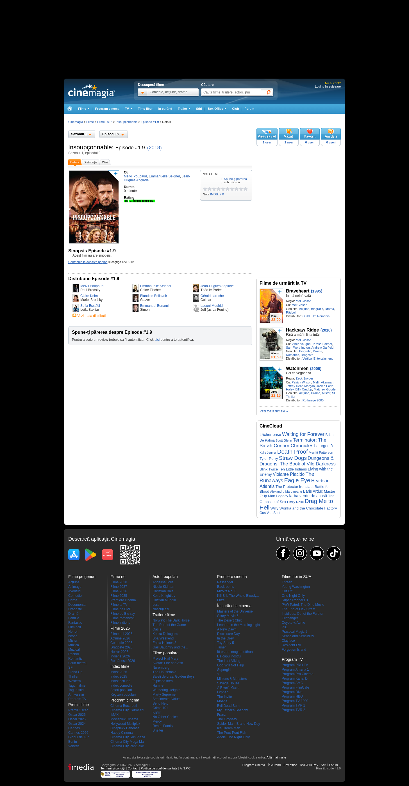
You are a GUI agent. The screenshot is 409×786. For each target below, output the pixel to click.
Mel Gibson (304, 301)
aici (157, 340)
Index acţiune (120, 681)
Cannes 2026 (78, 733)
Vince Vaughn (301, 344)
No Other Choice (165, 717)
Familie (73, 618)
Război (291, 312)
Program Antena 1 (295, 669)
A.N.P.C (185, 768)
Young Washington (296, 587)
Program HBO (292, 696)
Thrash (287, 582)
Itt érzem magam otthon (235, 652)
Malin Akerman (323, 382)
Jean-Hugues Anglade (217, 286)
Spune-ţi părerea (235, 178)
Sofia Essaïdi (90, 306)
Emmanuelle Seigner (155, 286)
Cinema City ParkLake (127, 746)
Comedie (75, 596)
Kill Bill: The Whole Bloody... (238, 596)
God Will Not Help (230, 665)
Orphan (222, 692)
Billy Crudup (303, 389)
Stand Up (75, 672)
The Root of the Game (169, 625)
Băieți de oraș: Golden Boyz (173, 676)
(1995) (316, 291)
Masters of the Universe (235, 611)
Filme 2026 (118, 591)
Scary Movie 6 (227, 616)
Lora (156, 605)
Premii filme (78, 704)
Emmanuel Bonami (154, 306)
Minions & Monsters (232, 679)
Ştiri (199, 108)
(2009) (315, 368)
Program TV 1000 (295, 701)
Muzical (74, 650)
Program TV (77, 699)
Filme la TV (118, 605)
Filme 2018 (104, 122)
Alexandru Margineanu (286, 491)
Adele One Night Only (233, 737)
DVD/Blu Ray (309, 765)
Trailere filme (164, 615)
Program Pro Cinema (297, 674)
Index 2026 (118, 672)
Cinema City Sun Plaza (127, 737)
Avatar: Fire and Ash (168, 663)
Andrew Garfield (322, 347)
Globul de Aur (78, 737)
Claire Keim (89, 296)
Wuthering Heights (166, 690)
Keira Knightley (164, 596)
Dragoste (307, 355)
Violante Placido (289, 474)
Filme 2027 (118, 587)
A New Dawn (227, 629)
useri (309, 142)
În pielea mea (163, 681)
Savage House (228, 683)
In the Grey (225, 638)
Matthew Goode (325, 389)
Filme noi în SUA (296, 576)
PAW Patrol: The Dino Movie (303, 605)
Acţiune (304, 308)
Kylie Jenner (268, 452)
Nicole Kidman (163, 587)
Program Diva (292, 692)
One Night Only (293, 596)
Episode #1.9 (130, 147)
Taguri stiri (76, 690)
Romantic (292, 355)
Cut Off (287, 591)
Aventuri (74, 591)
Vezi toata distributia (92, 316)
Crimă (72, 600)
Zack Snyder (304, 378)
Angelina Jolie (163, 582)
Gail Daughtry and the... (170, 647)
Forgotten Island (294, 650)
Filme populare (166, 653)
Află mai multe (276, 757)
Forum (249, 108)
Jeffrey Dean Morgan (300, 386)
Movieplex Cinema (124, 719)
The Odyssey (227, 719)
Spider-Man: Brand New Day (238, 724)
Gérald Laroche (212, 296)
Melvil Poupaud (91, 286)
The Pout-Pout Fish (231, 733)
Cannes (74, 728)
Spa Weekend (163, 638)
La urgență (323, 446)
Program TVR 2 (293, 710)
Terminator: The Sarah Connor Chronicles (293, 442)
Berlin (72, 742)
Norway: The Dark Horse (171, 620)
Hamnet (158, 685)
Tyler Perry (269, 458)
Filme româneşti (122, 618)
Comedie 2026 (121, 643)
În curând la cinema (234, 606)
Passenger (225, 582)
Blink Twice (269, 469)
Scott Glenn (284, 440)
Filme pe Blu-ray (122, 614)
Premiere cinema (123, 600)
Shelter (158, 730)
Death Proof (292, 452)
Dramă (329, 308)
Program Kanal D (295, 678)
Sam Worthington (298, 347)
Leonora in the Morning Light (238, 625)
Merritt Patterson (321, 452)
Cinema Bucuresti (123, 706)
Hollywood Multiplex (125, 724)
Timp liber (145, 108)
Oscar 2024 (77, 724)
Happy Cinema (121, 733)
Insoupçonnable (90, 147)
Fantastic (75, 623)
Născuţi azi (161, 609)
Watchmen (297, 368)
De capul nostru (229, 656)
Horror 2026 (119, 652)
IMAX (114, 715)
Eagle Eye (297, 480)
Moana (222, 701)
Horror (73, 632)
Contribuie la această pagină (87, 262)
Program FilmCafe (295, 687)
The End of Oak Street (298, 609)
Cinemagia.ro (91, 91)
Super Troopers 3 (295, 600)
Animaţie (74, 587)
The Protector (287, 487)
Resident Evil (291, 645)
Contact (133, 768)
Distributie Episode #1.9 (93, 278)
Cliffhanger (290, 618)
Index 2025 (118, 676)
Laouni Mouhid (212, 306)
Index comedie (121, 685)
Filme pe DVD (120, 609)
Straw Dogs (293, 458)
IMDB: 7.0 (217, 194)
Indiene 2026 (120, 656)
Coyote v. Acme (293, 623)
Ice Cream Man (228, 728)
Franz (221, 715)
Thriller (291, 396)
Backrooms (225, 587)
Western (74, 681)
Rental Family (163, 726)
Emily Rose (295, 502)
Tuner (221, 647)
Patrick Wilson (301, 382)
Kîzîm (157, 712)
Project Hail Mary (165, 659)
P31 (285, 627)
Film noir (74, 627)
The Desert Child (229, 620)
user (267, 142)
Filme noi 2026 (121, 634)
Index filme (119, 666)
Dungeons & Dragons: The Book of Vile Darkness (298, 461)
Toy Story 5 (225, 643)
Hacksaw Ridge (302, 330)
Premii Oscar (78, 710)
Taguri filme (76, 685)
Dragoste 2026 (121, 647)
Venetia (73, 746)
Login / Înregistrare (328, 86)
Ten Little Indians (293, 469)
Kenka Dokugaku (165, 634)
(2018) (154, 147)
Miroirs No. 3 (226, 591)
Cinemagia (75, 122)
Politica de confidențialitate (159, 768)
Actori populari (121, 690)
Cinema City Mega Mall (127, 742)
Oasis (157, 629)
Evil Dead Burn (228, 706)
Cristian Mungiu (164, 600)
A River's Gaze (228, 688)
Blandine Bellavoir (153, 296)
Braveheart (298, 291)
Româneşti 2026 (122, 661)
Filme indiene (120, 623)
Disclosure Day (228, 634)
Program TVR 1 (293, 705)
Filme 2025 (118, 596)
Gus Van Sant (270, 513)
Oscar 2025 (77, 719)
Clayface (288, 641)
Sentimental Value (166, 699)
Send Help (160, 703)
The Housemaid (164, 672)
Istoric (72, 636)
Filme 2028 (118, 582)
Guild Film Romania (316, 316)
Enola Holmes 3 (164, 643)
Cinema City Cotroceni (127, 710)
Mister (326, 393)
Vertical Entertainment (318, 358)
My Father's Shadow (232, 710)
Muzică (73, 645)
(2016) (326, 330)
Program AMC (292, 683)
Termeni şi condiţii (113, 768)
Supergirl (224, 670)
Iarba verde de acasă (308, 495)
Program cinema (107, 108)
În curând (165, 108)
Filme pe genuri (82, 576)
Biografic (317, 308)
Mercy (157, 721)
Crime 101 (160, 708)
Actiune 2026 (120, 638)
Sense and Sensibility (298, 636)
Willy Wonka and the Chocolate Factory (303, 508)
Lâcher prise (270, 434)
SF (334, 393)
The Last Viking (228, 661)
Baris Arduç (313, 491)
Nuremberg (161, 668)
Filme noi (118, 576)
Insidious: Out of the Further (303, 614)
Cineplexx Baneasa (124, 728)
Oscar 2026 (77, 715)
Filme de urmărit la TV (283, 283)
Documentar (77, 605)
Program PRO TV (295, 665)
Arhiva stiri (76, 694)
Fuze (221, 600)
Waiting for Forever (303, 434)
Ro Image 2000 (313, 400)
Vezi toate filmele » (274, 411)
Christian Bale (163, 591)
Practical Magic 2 (294, 632)
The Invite (224, 697)
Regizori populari (123, 694)
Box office (290, 765)
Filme (90, 122)
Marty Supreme (164, 694)
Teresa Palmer (322, 344)
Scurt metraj (77, 663)
